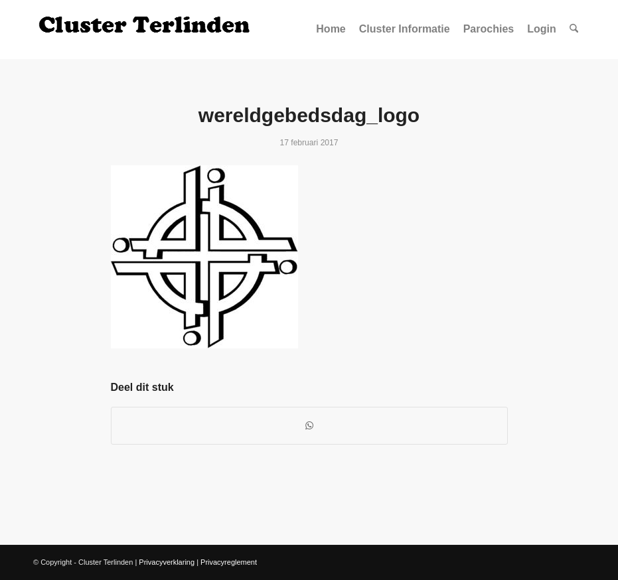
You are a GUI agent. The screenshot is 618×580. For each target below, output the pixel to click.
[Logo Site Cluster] (146, 29)
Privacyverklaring (166, 562)
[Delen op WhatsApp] (309, 425)
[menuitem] (330, 29)
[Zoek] (574, 29)
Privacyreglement (228, 562)
